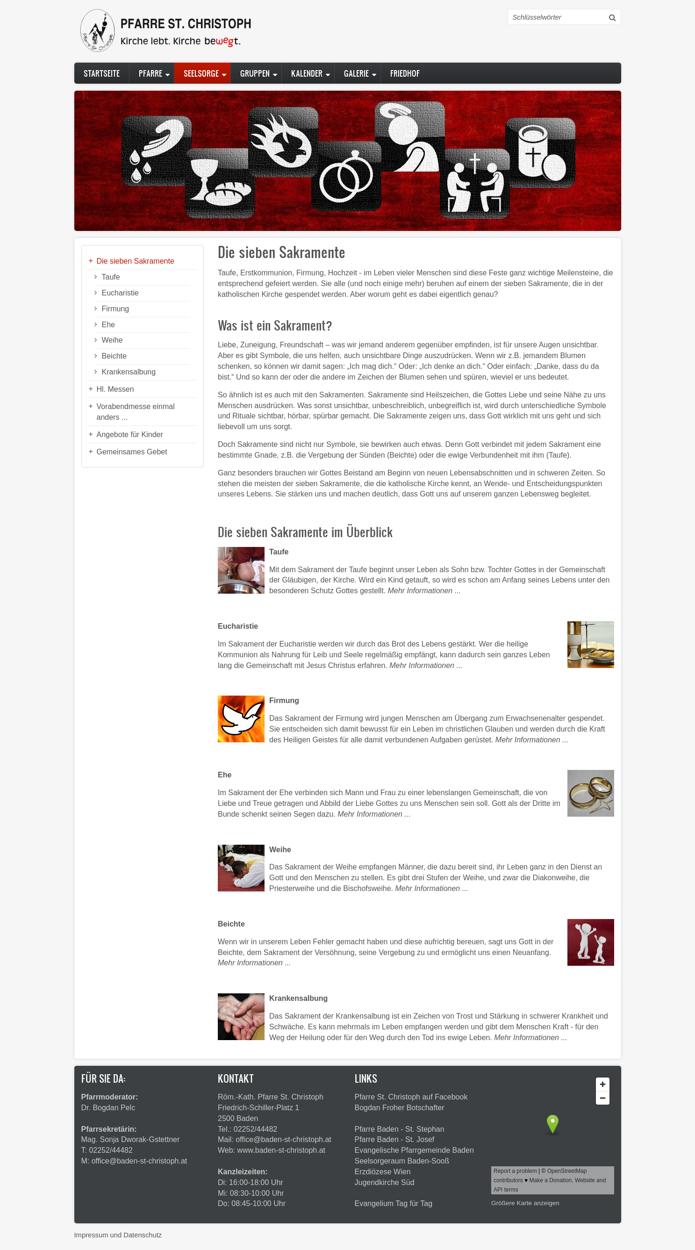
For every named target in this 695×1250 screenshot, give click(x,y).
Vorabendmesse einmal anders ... (136, 411)
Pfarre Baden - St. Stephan (399, 1129)
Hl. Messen (115, 389)
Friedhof (405, 73)
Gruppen (255, 73)
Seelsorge (201, 73)
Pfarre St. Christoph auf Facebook (411, 1097)
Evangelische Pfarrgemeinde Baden (414, 1150)
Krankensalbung (129, 372)
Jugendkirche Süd (385, 1182)
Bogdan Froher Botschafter (399, 1108)
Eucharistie (120, 293)
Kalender (306, 73)
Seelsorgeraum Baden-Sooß (402, 1161)
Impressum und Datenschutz (118, 1235)
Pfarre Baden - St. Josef (395, 1139)
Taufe (111, 277)
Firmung (115, 309)
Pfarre (150, 73)
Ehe (108, 325)
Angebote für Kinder (130, 434)
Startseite (102, 73)
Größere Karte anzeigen (525, 1203)
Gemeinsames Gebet (132, 452)
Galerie (356, 73)
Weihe (112, 340)
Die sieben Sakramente (135, 261)
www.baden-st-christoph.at (281, 1150)
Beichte (114, 356)
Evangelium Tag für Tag (394, 1203)
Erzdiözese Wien (383, 1172)
